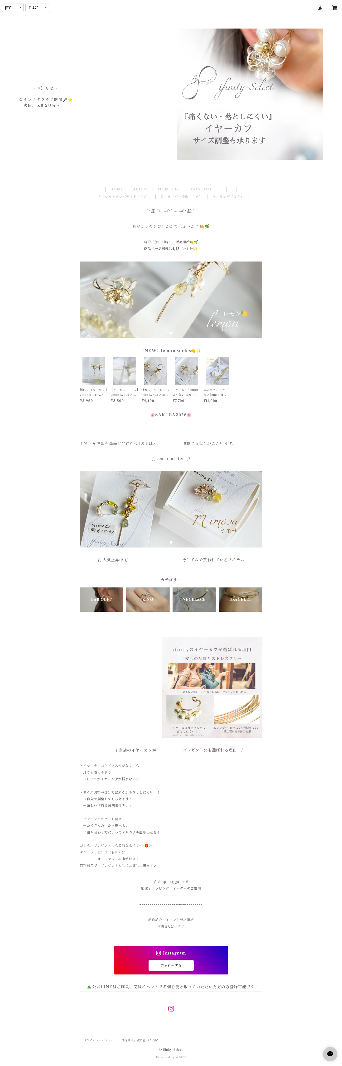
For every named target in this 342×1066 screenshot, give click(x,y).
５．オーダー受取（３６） (181, 197)
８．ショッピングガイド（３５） (124, 197)
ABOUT (140, 189)
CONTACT (201, 189)
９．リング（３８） (228, 197)
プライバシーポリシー (99, 1040)
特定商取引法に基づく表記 (140, 1040)
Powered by (171, 1057)
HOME (116, 189)
